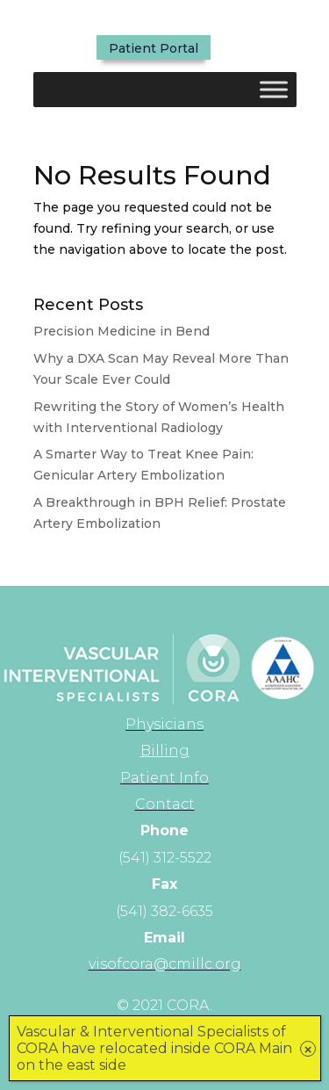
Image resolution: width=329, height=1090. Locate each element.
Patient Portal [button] (153, 48)
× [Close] (308, 1049)
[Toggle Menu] (274, 89)
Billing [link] (165, 750)
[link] (164, 724)
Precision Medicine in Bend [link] (121, 331)
